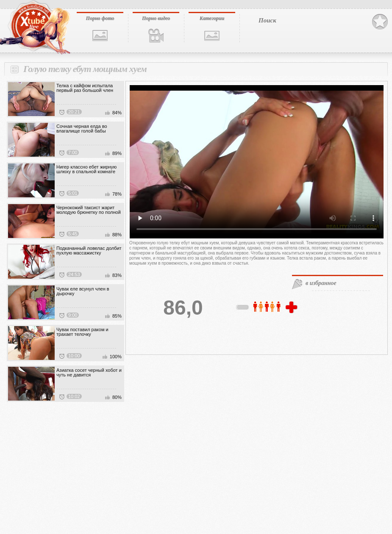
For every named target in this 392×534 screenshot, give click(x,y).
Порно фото (100, 18)
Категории (212, 18)
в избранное (321, 283)
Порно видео (156, 18)
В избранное (380, 22)
